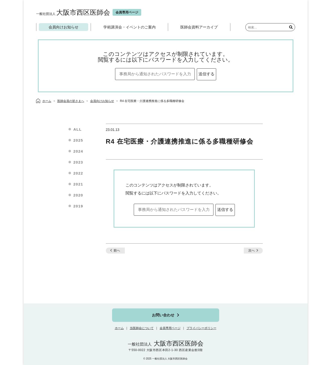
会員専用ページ (170, 328)
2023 (78, 162)
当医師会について (142, 328)
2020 (78, 195)
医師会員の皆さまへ (70, 101)
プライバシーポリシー (201, 328)
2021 (78, 184)
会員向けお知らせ (63, 27)
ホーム (119, 328)
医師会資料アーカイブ (199, 27)
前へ (117, 250)
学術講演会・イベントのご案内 (129, 27)
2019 (78, 206)
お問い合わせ (163, 315)
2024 (78, 151)
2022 (78, 173)
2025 (78, 140)
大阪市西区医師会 (73, 12)
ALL (77, 129)
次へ (251, 250)
